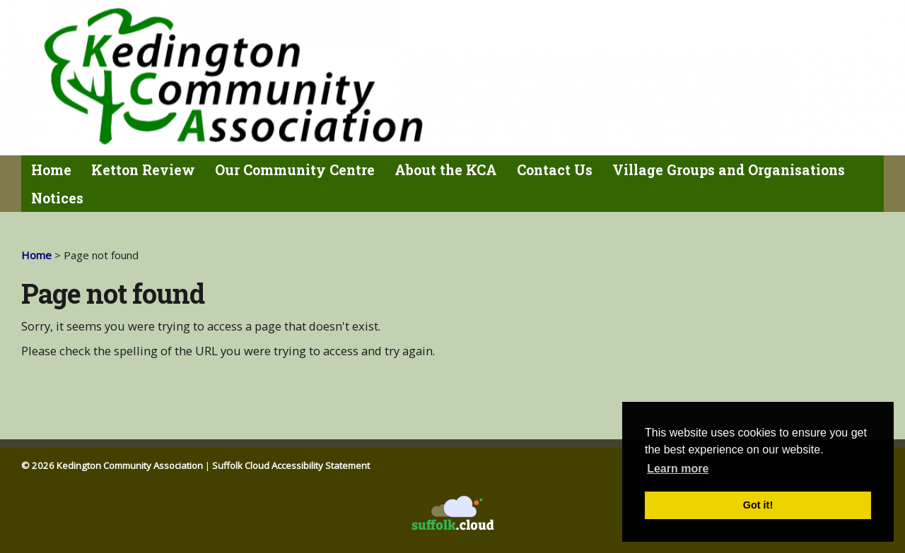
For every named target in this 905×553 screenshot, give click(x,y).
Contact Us (554, 170)
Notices (57, 198)
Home (51, 170)
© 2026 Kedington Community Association (112, 465)
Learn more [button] (677, 469)
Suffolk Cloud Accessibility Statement (291, 465)
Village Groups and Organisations (728, 170)
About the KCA (446, 170)
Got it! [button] (758, 505)
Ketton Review (143, 170)
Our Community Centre (295, 170)
